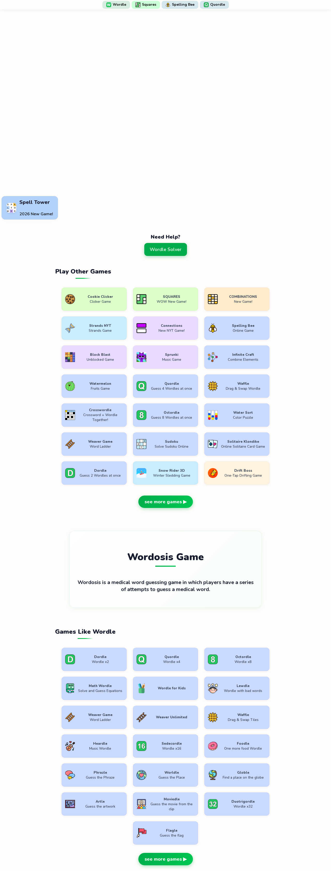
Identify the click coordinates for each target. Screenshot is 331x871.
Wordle (116, 4)
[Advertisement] (165, 181)
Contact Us (199, 852)
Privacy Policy (167, 852)
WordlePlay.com (174, 841)
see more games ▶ (166, 476)
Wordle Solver (166, 249)
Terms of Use (134, 852)
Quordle (214, 4)
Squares (146, 4)
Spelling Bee (180, 4)
